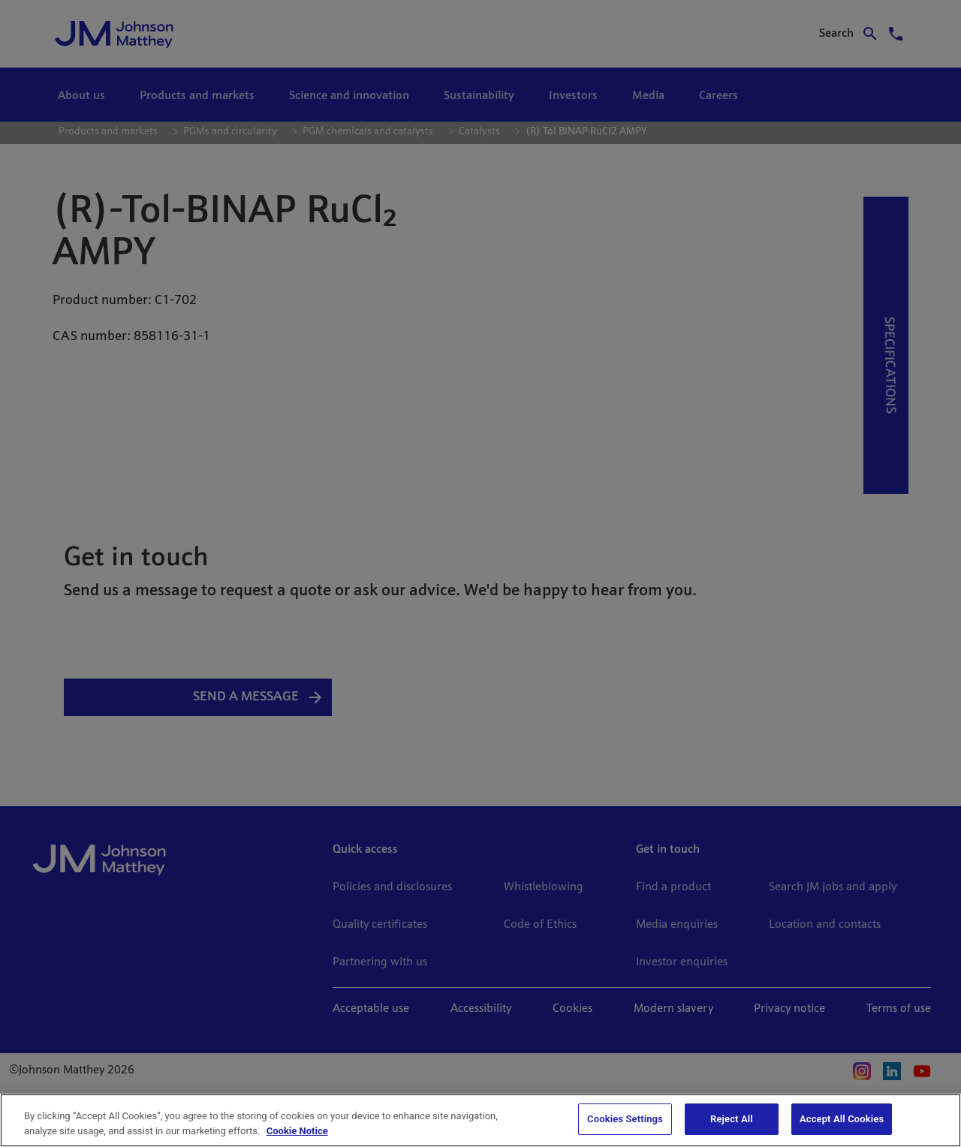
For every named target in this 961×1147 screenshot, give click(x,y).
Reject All (731, 1118)
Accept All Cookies (842, 1118)
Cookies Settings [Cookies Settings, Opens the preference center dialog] (625, 1118)
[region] (480, 1120)
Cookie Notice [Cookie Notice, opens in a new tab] (297, 1130)
